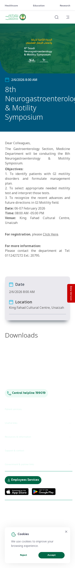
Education (39, 6)
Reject (23, 555)
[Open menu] (67, 17)
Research (65, 6)
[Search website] (56, 17)
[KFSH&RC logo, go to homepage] (16, 20)
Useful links (38, 423)
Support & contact (38, 450)
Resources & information (38, 437)
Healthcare (11, 6)
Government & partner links (38, 464)
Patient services (38, 409)
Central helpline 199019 (26, 393)
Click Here (50, 234)
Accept (51, 555)
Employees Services (23, 480)
